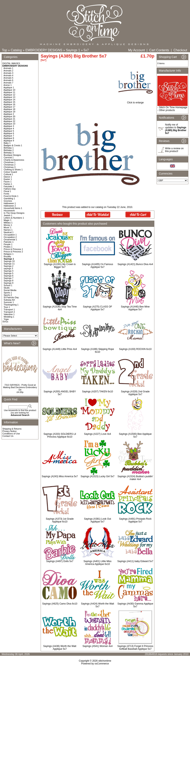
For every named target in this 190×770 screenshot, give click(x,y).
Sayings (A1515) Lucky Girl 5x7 (97, 476)
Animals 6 (8, 80)
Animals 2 (8, 70)
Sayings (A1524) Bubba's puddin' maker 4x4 (135, 478)
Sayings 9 (8, 283)
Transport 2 (9, 312)
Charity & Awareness (14, 160)
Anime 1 (8, 85)
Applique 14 (9, 99)
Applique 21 (9, 119)
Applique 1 (9, 87)
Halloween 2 (10, 206)
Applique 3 (9, 126)
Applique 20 (9, 116)
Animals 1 (8, 68)
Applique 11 (9, 92)
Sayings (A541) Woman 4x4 (98, 646)
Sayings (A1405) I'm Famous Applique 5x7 (97, 265)
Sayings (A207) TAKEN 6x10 (97, 391)
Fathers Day (10, 189)
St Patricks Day (11, 297)
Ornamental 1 (10, 239)
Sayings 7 (8, 278)
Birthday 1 (9, 148)
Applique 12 (9, 95)
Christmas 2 (9, 164)
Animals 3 (8, 73)
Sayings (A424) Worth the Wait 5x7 (97, 605)
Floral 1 (7, 191)
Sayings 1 (73, 50)
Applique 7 (9, 136)
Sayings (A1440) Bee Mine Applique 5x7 (135, 308)
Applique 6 (9, 133)
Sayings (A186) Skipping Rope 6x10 (97, 350)
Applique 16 (9, 104)
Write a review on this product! (174, 150)
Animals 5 (8, 78)
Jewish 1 (8, 215)
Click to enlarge (135, 101)
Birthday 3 (9, 152)
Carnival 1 (9, 157)
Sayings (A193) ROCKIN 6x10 (135, 349)
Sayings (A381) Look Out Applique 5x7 (97, 520)
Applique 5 (9, 131)
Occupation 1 (10, 234)
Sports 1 (8, 292)
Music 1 (7, 227)
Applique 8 (9, 138)
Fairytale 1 (9, 186)
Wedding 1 (9, 317)
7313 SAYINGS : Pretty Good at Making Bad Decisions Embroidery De (20, 387)
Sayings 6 (8, 275)
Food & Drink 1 (11, 196)
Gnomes (8, 201)
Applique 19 (9, 111)
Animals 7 (8, 82)
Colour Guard (10, 172)
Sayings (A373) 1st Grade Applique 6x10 (60, 520)
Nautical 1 (8, 232)
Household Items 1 (13, 208)
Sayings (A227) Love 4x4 (97, 434)
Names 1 (8, 230)
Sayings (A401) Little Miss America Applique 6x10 (98, 562)
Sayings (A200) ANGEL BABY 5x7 (60, 393)
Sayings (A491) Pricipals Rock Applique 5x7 (135, 520)
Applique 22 (9, 121)
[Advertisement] (95, 709)
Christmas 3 (9, 167)
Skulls (6, 288)
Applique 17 (9, 107)
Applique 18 (9, 109)
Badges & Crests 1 (13, 145)
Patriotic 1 (8, 242)
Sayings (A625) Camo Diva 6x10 (59, 603)
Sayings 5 (8, 273)
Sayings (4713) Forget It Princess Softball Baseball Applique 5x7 (135, 647)
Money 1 (8, 225)
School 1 (8, 285)
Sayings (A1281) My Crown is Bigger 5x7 (60, 265)
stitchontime (104, 660)
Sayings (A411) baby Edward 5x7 (135, 561)
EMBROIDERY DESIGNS (43, 50)
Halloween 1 (10, 203)
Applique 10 (9, 90)
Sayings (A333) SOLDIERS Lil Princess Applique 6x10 (59, 435)
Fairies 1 (8, 184)
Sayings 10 (9, 261)
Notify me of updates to (175, 129)
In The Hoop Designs (14, 213)
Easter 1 (8, 179)
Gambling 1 (9, 198)
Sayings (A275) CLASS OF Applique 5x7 (97, 308)
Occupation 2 (10, 237)
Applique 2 (9, 114)
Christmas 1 (9, 162)
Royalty (7, 256)
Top (4, 50)
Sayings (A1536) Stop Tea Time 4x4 (60, 308)
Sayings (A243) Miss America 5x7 (60, 476)
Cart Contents (159, 50)
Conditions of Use (11, 433)
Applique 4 (9, 128)
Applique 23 (9, 123)
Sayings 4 (8, 271)
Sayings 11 (9, 263)
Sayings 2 (8, 266)
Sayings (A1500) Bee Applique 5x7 (135, 435)
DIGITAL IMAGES (11, 63)
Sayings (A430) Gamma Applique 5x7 (135, 605)
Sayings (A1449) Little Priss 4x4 (60, 349)
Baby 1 (7, 143)
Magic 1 (7, 220)
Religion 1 (8, 254)
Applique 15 (9, 102)
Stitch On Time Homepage (173, 107)
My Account (136, 50)
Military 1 (8, 222)
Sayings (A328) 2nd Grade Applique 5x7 (135, 393)
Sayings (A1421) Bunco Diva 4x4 (135, 264)
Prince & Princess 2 (13, 251)
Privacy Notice (9, 431)
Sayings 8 (8, 280)
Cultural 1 (8, 174)
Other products (167, 110)
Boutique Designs (12, 155)
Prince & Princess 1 (13, 249)
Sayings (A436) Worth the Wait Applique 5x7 (59, 647)
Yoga (6, 319)
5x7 (86, 50)
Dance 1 (8, 177)
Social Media (10, 290)
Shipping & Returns (12, 429)
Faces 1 (7, 181)
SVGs (5, 321)
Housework (9, 210)
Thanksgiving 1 (11, 304)
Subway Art (9, 300)
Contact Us (7, 436)
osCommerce (102, 663)
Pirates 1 (8, 247)
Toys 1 (7, 307)
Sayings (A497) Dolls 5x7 (59, 561)
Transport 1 (9, 309)
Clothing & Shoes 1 (13, 169)
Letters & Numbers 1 (14, 218)
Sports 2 (8, 295)
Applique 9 (9, 140)
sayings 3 (8, 268)
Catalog (16, 50)
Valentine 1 (9, 314)
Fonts (6, 193)
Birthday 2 (9, 150)
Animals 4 (8, 75)
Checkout (180, 50)
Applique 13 (9, 97)
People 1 (8, 244)
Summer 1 (9, 302)
